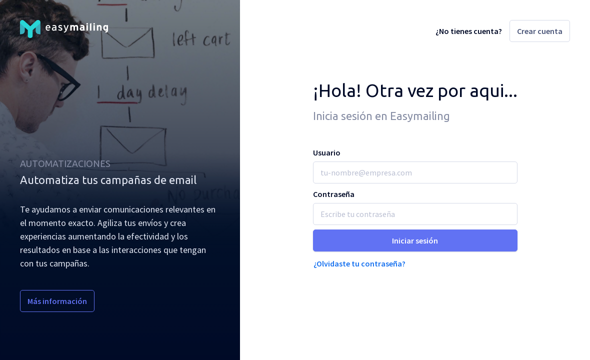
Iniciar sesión (415, 241)
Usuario (326, 153)
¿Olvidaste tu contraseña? (360, 263)
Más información (57, 301)
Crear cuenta (539, 31)
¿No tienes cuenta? (469, 31)
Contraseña (333, 194)
